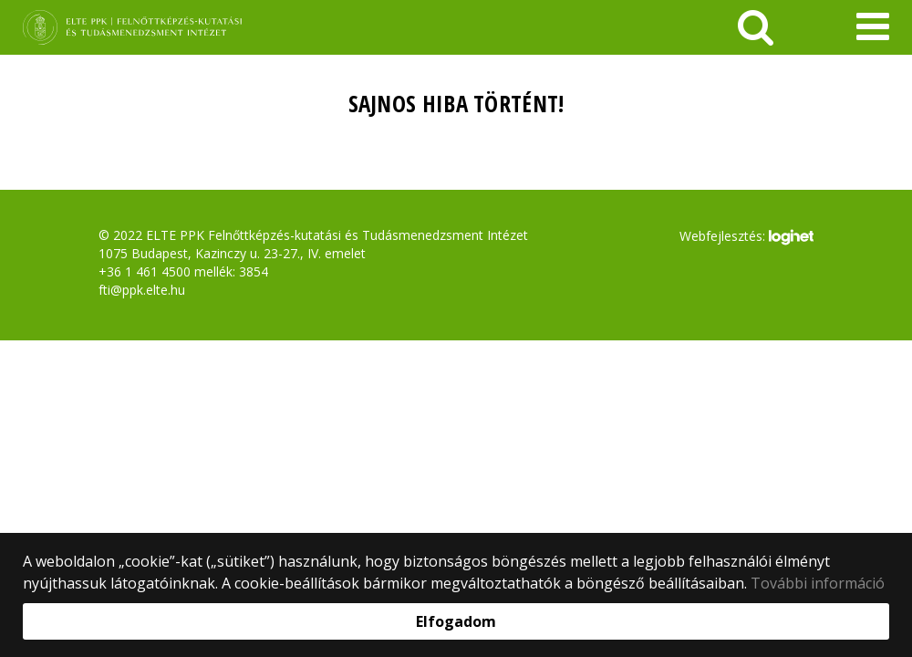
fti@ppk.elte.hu (141, 289)
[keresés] (755, 27)
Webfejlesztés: (746, 237)
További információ (818, 583)
